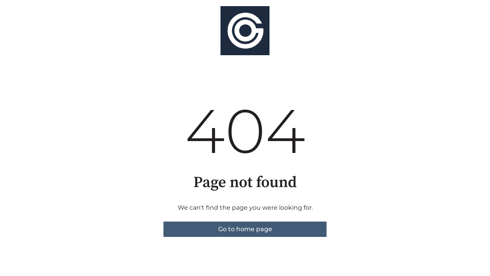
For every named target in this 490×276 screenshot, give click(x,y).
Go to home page (245, 229)
